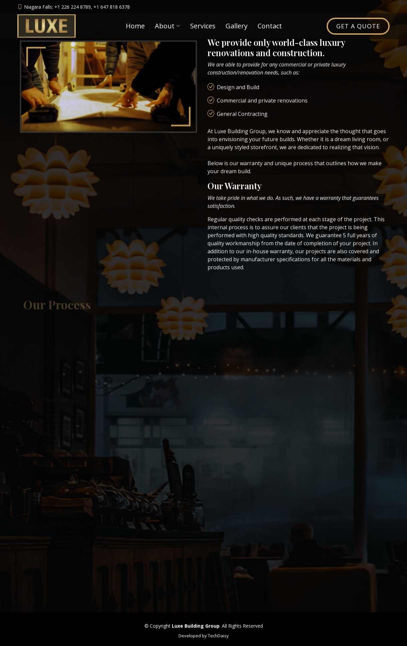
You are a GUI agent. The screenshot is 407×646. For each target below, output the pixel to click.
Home (135, 25)
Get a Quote (358, 26)
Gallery (237, 25)
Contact (270, 25)
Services (203, 25)
